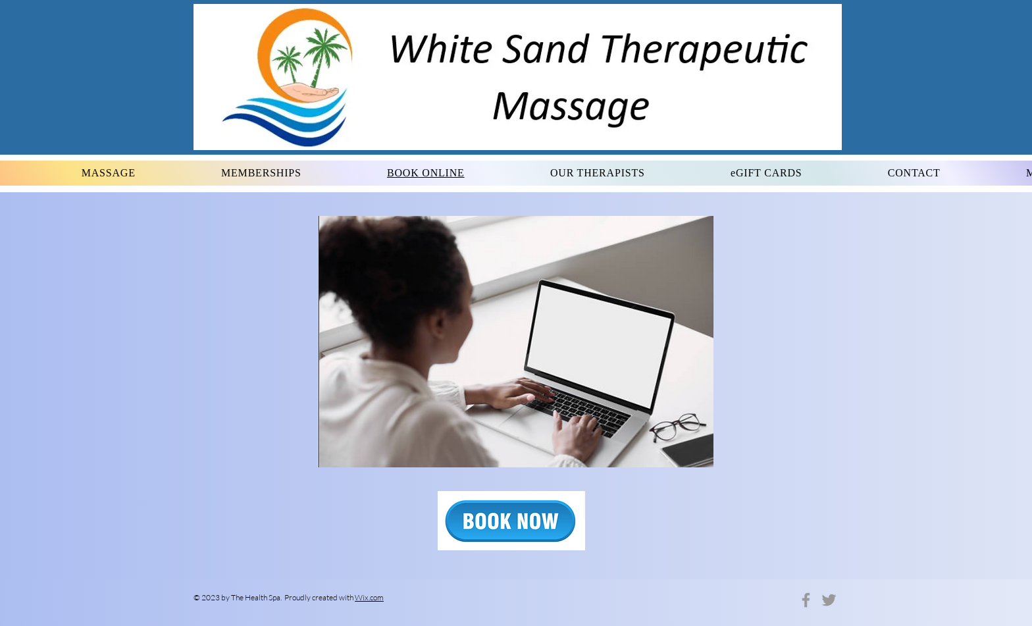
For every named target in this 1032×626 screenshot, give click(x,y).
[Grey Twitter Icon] (828, 600)
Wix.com (369, 597)
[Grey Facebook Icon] (805, 600)
